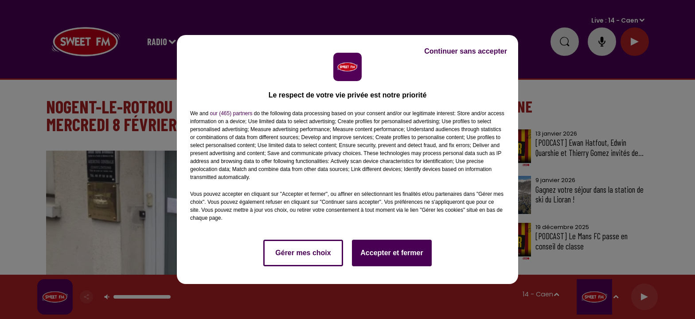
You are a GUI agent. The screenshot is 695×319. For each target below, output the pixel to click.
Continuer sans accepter (465, 51)
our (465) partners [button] (231, 113)
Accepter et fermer (391, 253)
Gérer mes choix (303, 253)
